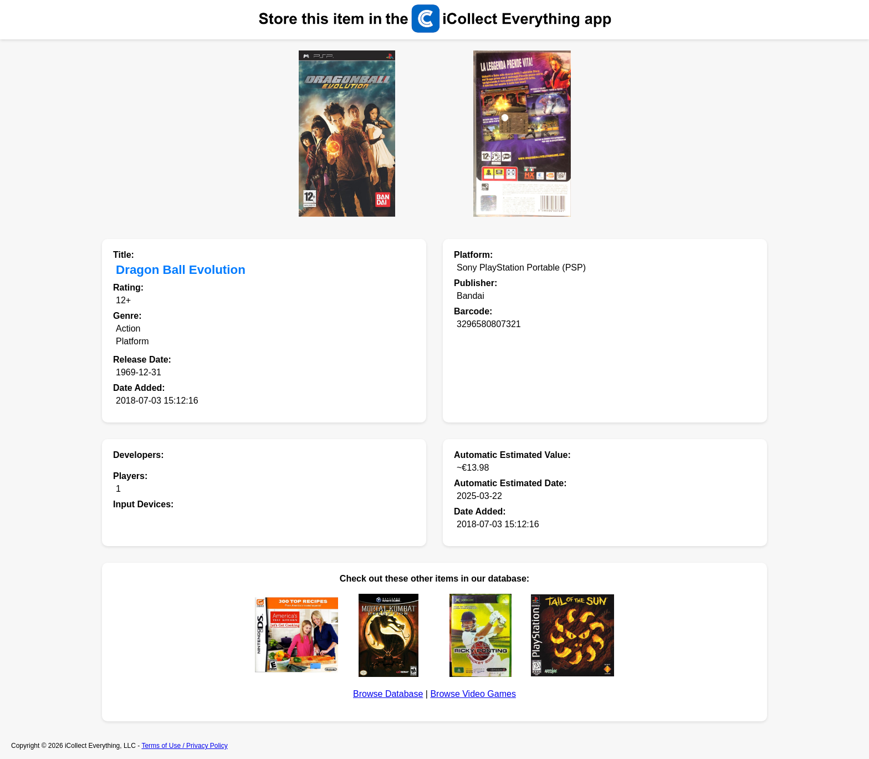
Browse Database (388, 694)
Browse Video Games (472, 694)
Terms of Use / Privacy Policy (184, 746)
